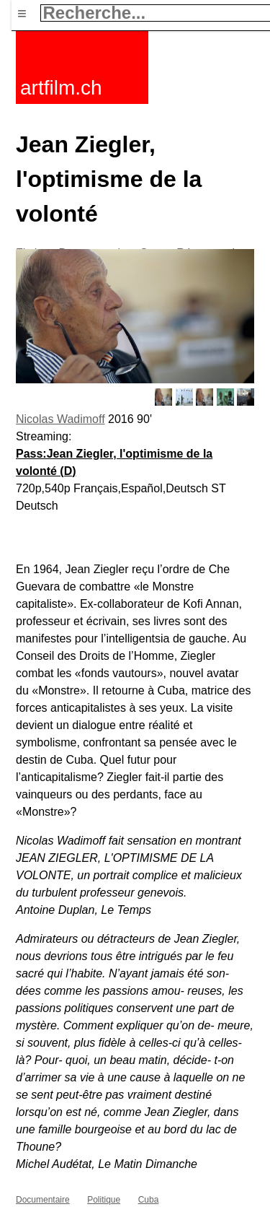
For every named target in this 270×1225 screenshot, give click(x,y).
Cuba (148, 1200)
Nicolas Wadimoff (60, 419)
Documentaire (43, 1200)
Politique (103, 1200)
